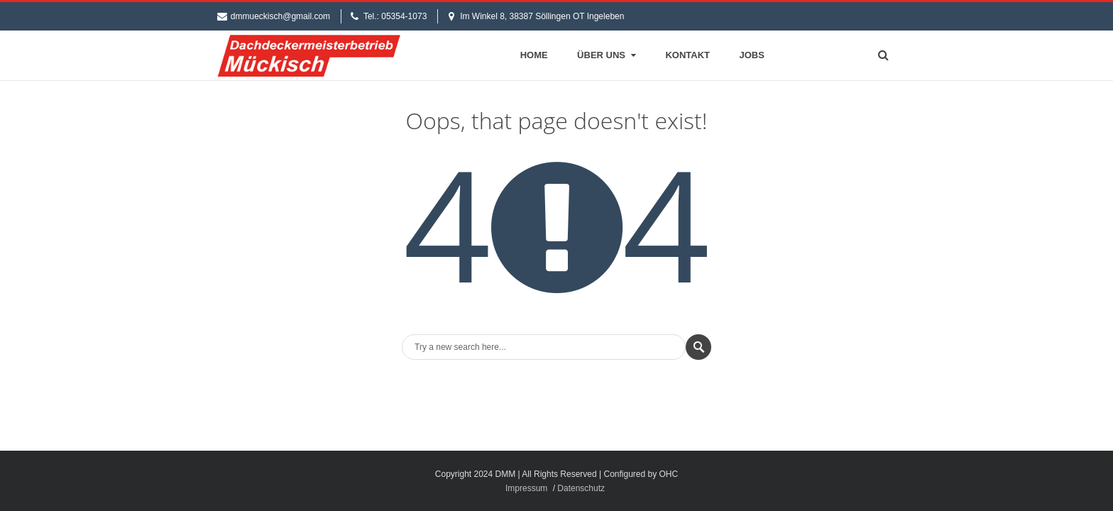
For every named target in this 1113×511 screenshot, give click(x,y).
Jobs (752, 55)
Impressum (526, 488)
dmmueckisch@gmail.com (280, 16)
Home (534, 55)
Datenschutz (581, 488)
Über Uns (608, 55)
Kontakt (687, 55)
